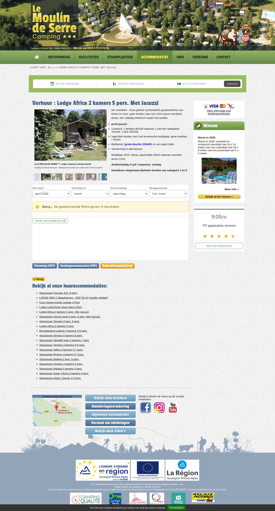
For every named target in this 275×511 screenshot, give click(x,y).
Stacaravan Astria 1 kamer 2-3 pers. (60, 378)
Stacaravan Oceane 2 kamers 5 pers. (61, 363)
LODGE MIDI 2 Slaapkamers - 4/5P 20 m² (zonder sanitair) (73, 297)
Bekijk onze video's (110, 431)
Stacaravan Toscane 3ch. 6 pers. (58, 292)
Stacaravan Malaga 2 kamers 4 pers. (60, 368)
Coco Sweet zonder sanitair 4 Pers (59, 302)
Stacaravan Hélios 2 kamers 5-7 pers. (61, 349)
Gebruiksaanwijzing (117, 266)
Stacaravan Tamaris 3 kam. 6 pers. (59, 321)
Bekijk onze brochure (110, 398)
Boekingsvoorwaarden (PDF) (78, 266)
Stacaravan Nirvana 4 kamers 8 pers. (61, 335)
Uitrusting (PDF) (44, 266)
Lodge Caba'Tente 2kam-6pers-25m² (60, 307)
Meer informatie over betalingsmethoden (219, 112)
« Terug (38, 279)
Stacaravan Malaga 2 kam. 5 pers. (59, 359)
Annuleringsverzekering (110, 406)
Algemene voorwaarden (110, 414)
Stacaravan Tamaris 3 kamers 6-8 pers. (62, 344)
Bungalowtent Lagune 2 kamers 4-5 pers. (63, 330)
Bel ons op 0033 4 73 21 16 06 (91, 48)
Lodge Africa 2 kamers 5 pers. (56, 326)
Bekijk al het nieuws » (219, 196)
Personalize (176, 507)
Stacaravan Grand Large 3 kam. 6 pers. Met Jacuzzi (69, 316)
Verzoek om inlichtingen (110, 423)
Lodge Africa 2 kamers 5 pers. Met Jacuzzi (64, 311)
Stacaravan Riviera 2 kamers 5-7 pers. (61, 354)
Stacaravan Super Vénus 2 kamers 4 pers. (64, 373)
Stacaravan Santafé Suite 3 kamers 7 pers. (64, 340)
